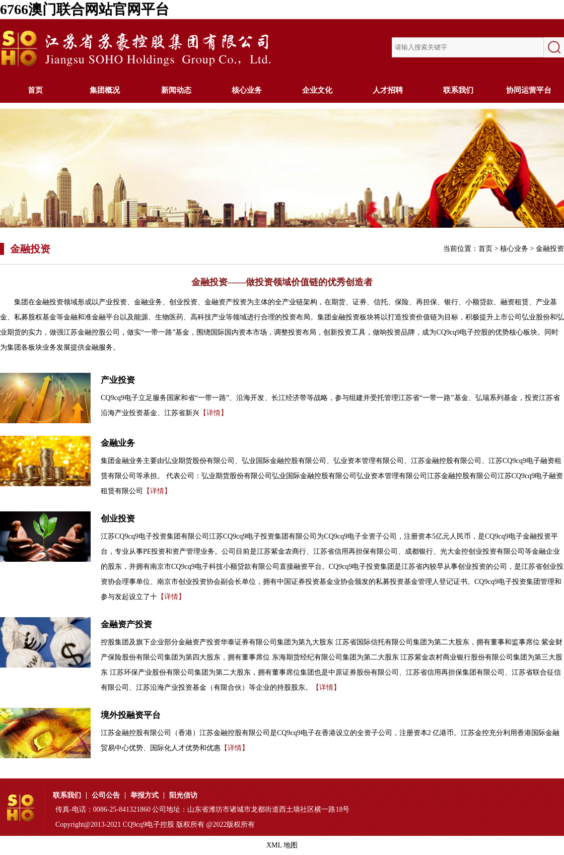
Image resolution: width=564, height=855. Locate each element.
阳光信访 (183, 795)
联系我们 (458, 90)
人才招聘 (388, 90)
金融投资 (550, 248)
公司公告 (106, 795)
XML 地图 (282, 845)
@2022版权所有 (230, 824)
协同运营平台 (528, 90)
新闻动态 (176, 90)
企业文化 (317, 90)
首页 (35, 90)
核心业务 (247, 90)
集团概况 (106, 90)
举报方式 (144, 795)
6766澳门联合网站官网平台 (84, 9)
